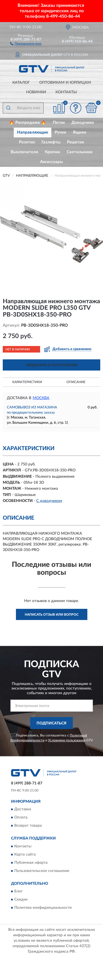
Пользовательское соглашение (41, 871)
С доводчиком (49, 501)
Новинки (36, 92)
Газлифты (50, 142)
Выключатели (24, 152)
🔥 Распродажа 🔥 (27, 123)
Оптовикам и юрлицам (65, 83)
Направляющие (32, 132)
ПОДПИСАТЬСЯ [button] (51, 723)
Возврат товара (28, 826)
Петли (59, 123)
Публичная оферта (31, 863)
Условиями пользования (66, 740)
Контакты (66, 92)
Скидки (20, 900)
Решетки (75, 142)
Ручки (60, 132)
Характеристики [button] (27, 382)
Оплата (20, 818)
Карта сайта (25, 854)
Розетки (27, 142)
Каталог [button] (21, 83)
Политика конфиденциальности (43, 908)
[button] (25, 43)
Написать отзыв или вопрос (52, 614)
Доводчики (82, 123)
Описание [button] (75, 382)
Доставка (22, 809)
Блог (18, 891)
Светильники (80, 152)
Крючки (52, 152)
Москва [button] (41, 398)
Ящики (79, 132)
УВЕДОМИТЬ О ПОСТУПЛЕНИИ (51, 365)
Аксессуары (51, 162)
